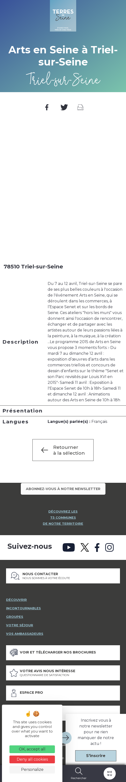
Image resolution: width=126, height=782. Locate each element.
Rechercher (79, 773)
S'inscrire (95, 755)
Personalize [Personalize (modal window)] (32, 769)
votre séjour (19, 623)
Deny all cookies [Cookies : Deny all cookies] (32, 759)
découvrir (16, 598)
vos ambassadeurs (24, 632)
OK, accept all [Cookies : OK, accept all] (32, 749)
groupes (14, 615)
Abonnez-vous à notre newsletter (63, 489)
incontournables (23, 606)
